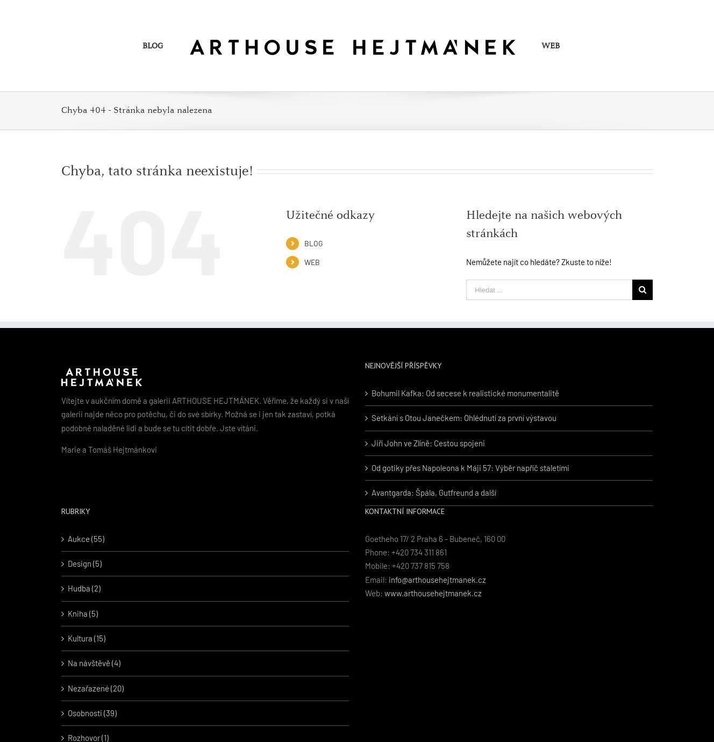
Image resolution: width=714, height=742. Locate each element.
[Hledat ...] (549, 290)
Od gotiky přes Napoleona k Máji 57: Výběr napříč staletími (470, 468)
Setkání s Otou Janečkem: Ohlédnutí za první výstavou (464, 418)
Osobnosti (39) (92, 713)
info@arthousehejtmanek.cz (437, 579)
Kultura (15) (86, 638)
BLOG (313, 243)
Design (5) (85, 563)
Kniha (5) (83, 613)
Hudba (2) (84, 588)
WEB (312, 262)
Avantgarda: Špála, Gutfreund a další (434, 492)
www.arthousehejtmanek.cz (433, 593)
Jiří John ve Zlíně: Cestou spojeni (428, 443)
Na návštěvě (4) (94, 663)
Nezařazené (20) (96, 688)
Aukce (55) (86, 539)
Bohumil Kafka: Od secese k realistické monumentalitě (465, 393)
